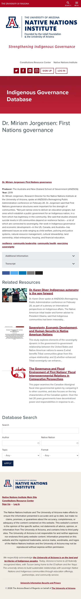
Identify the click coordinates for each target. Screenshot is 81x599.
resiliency (7, 243)
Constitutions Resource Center (35, 62)
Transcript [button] (10, 263)
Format (44, 449)
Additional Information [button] (16, 255)
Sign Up (47, 70)
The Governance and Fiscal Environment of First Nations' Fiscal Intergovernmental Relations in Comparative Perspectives (52, 374)
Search (5, 425)
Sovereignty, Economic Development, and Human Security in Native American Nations (53, 331)
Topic (4, 449)
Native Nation (48, 437)
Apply (7, 463)
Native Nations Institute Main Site (19, 497)
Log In (61, 70)
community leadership (24, 243)
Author (5, 437)
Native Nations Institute (65, 62)
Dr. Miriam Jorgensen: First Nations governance (27, 182)
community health (46, 243)
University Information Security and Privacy (40, 583)
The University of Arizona (63, 588)
